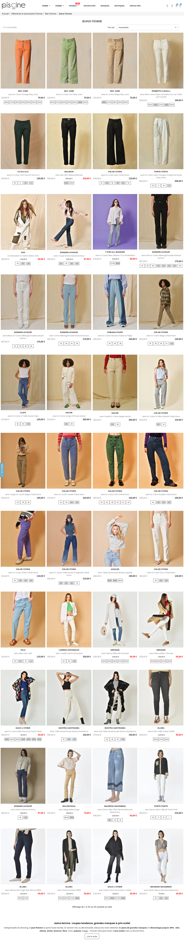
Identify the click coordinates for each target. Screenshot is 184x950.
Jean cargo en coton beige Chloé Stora (23, 494)
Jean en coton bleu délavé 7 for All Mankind (115, 255)
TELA (22, 650)
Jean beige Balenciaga (69, 809)
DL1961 (160, 728)
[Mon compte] (172, 5)
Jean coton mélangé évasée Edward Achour (69, 335)
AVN (23, 252)
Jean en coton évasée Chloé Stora (161, 494)
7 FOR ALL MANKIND (115, 252)
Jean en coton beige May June (115, 94)
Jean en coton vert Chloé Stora (115, 494)
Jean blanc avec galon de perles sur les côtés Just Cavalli (161, 95)
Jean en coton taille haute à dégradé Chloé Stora (69, 574)
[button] (167, 6)
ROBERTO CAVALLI (161, 91)
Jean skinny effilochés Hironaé (115, 653)
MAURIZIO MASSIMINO (115, 806)
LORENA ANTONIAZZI (69, 650)
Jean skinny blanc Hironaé (161, 653)
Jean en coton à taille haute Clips (23, 416)
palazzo (77, 930)
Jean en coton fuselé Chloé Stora (69, 494)
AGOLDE (115, 569)
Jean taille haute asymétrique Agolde (115, 572)
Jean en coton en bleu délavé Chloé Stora (161, 416)
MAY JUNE (23, 91)
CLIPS (23, 412)
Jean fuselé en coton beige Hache (115, 416)
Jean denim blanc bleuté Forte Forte (161, 809)
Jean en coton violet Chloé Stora (23, 572)
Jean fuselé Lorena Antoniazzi (69, 653)
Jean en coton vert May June (69, 94)
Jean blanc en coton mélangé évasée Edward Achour (23, 337)
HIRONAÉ (115, 650)
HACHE (69, 412)
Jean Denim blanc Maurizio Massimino (161, 890)
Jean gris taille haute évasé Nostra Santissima (115, 731)
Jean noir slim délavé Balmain (69, 175)
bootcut (57, 930)
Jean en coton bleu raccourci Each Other (23, 731)
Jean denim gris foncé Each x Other (115, 890)
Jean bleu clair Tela (23, 653)
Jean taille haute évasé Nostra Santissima (69, 731)
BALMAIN (68, 171)
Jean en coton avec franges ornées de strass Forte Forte (161, 176)
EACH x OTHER (23, 728)
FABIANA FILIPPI (115, 332)
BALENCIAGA (69, 806)
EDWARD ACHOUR (69, 252)
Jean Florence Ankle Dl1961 (69, 890)
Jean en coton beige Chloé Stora (161, 335)
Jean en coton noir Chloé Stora (115, 175)
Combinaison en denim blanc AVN (23, 256)
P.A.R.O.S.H (23, 171)
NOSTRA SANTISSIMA (69, 728)
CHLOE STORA (115, 171)
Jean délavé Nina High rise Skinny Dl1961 (23, 890)
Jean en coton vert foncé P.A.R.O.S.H (23, 175)
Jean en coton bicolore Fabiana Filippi (115, 335)
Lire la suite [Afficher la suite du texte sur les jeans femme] (92, 936)
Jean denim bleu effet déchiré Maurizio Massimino (115, 810)
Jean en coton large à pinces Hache (68, 416)
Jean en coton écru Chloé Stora (161, 572)
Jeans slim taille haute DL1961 (161, 731)
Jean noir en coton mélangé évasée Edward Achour (161, 256)
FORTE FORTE (161, 171)
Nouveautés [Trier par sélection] (148, 27)
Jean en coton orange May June (23, 94)
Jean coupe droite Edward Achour (69, 256)
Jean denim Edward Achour (22, 809)
